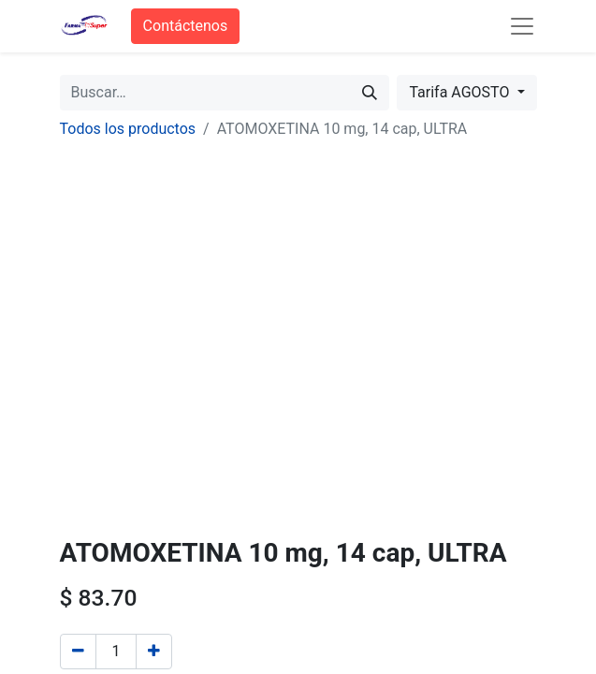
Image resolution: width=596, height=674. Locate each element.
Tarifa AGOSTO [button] (461, 92)
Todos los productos (128, 129)
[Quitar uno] (78, 651)
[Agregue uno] (154, 651)
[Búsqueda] (369, 92)
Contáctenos (185, 26)
